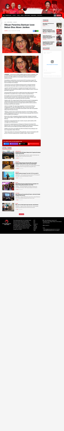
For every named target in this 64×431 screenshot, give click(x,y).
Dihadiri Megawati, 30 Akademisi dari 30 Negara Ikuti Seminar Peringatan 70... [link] (49, 36)
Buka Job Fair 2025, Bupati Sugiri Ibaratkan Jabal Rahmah (26, 204)
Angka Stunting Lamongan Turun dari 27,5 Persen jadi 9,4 (26, 173)
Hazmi (17, 189)
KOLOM (44, 25)
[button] (58, 15)
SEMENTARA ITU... (18, 151)
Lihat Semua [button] (21, 214)
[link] (5, 22)
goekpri (6, 30)
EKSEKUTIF (17, 172)
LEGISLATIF (17, 161)
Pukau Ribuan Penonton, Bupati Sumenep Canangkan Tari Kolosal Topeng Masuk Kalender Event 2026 (26, 184)
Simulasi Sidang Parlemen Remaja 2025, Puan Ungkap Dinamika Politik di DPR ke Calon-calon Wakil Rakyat (26, 163)
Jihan (17, 209)
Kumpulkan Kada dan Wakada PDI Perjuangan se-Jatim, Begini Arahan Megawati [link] (48, 43)
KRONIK (16, 182)
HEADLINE (44, 39)
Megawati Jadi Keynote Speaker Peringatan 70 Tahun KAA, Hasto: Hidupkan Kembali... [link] (49, 30)
